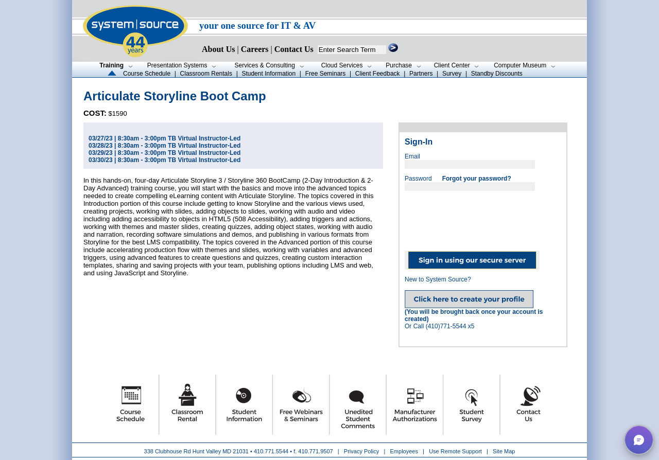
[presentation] (483, 217)
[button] (639, 440)
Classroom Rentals (206, 73)
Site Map (504, 451)
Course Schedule (146, 73)
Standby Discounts (497, 73)
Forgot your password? (476, 178)
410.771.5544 (271, 451)
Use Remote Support (455, 451)
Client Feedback (377, 73)
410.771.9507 (315, 451)
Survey (451, 73)
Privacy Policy (362, 451)
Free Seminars (325, 73)
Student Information (268, 73)
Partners (420, 73)
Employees (404, 451)
